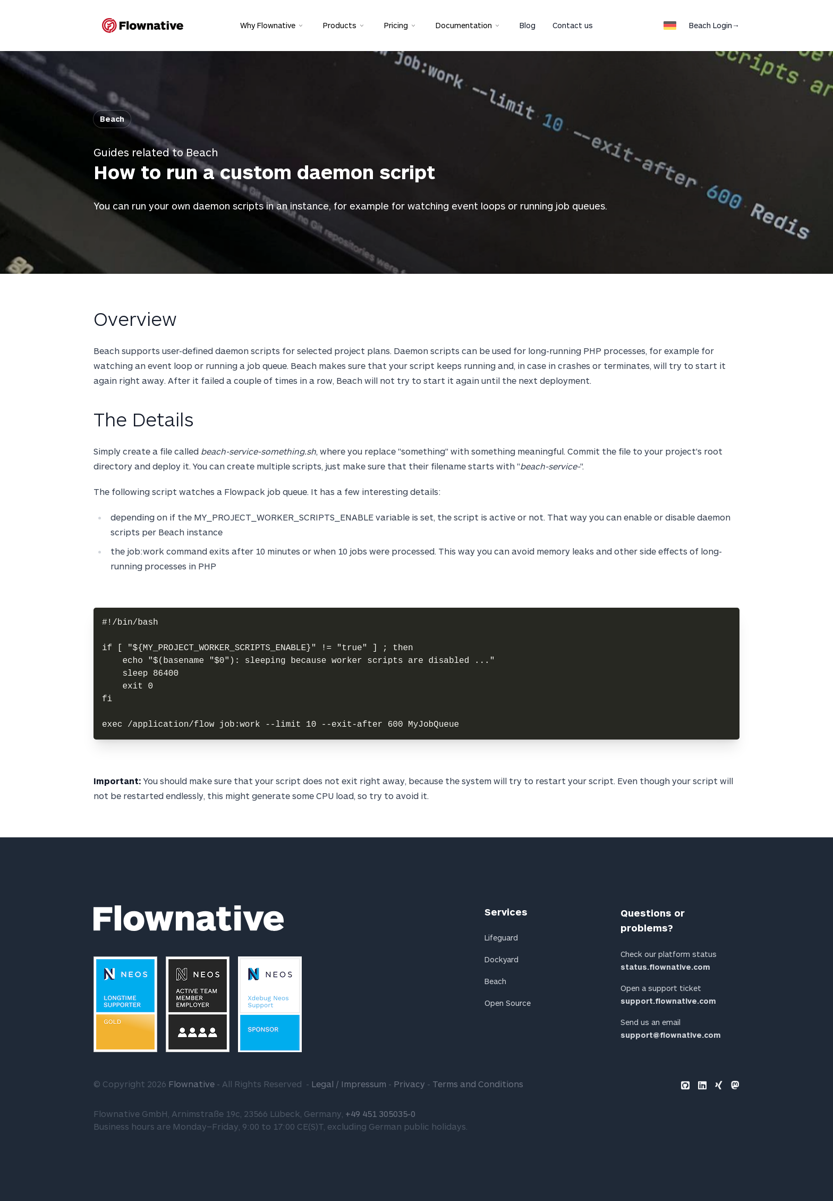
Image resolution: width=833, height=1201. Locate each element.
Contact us (572, 25)
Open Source (507, 1002)
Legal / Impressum (348, 1084)
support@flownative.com (670, 1034)
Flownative (191, 1084)
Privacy (409, 1084)
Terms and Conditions (477, 1084)
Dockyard (501, 959)
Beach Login (714, 25)
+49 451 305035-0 (380, 1113)
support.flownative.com (668, 1000)
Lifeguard (501, 937)
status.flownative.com (665, 966)
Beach (112, 118)
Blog (528, 25)
